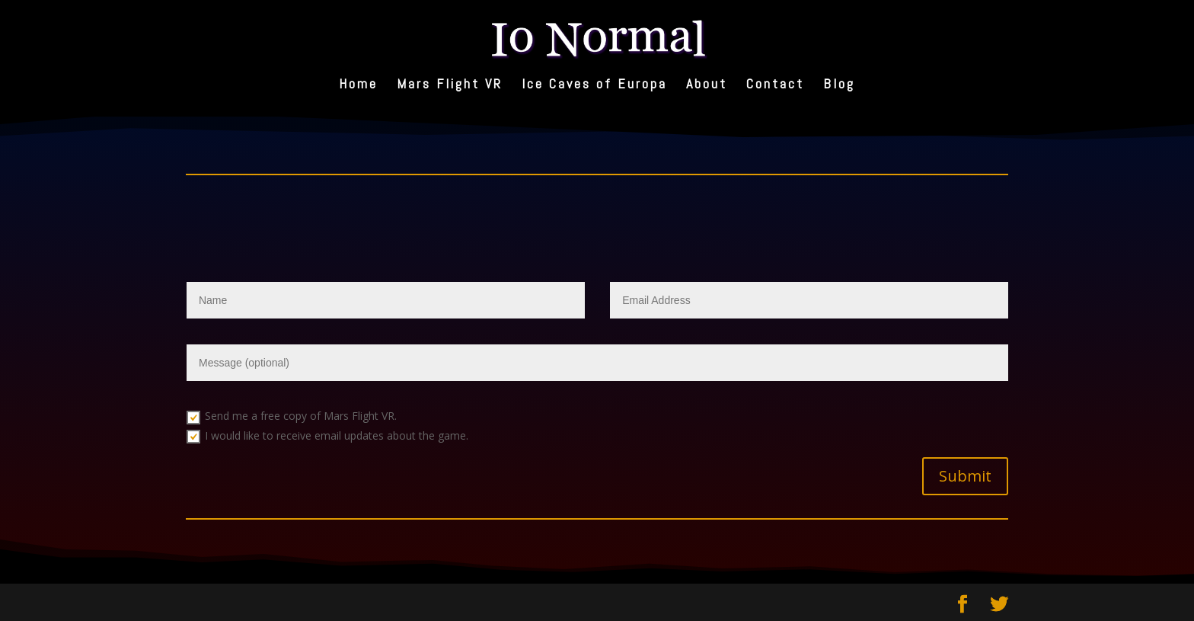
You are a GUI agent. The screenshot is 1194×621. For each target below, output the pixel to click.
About (706, 85)
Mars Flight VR (450, 85)
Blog (839, 85)
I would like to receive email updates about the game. (327, 435)
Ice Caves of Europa (594, 85)
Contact (775, 85)
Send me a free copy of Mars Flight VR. (292, 416)
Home (358, 85)
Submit (965, 476)
